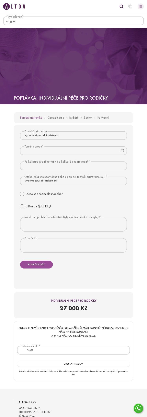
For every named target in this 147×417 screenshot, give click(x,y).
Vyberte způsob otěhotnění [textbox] (41, 180)
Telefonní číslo (30, 346)
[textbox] (27, 350)
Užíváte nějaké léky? (38, 206)
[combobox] (73, 135)
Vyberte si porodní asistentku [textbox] (42, 135)
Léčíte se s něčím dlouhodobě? (44, 194)
